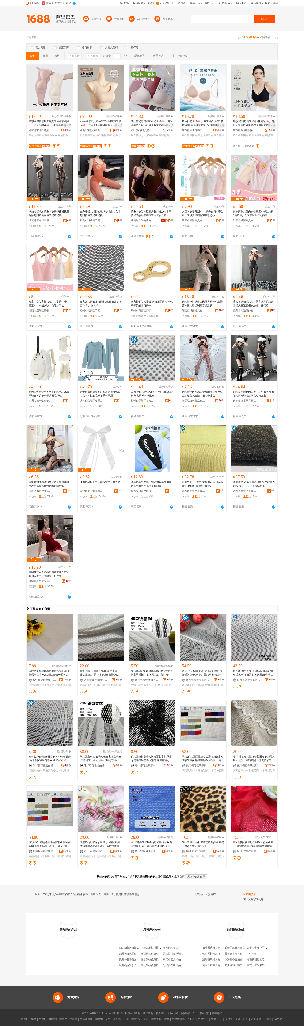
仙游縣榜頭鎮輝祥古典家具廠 (218, 953)
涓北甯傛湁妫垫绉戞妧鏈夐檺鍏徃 (142, 130)
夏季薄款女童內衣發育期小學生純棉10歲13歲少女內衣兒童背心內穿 (254, 213)
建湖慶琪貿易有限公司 (215, 959)
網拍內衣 (211, 894)
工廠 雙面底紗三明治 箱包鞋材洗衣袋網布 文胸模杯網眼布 (152, 393)
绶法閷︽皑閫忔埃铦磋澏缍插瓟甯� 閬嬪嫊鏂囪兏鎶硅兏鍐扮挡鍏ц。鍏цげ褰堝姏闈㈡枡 (202, 758)
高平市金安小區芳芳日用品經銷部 (266, 947)
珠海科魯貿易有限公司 (237, 959)
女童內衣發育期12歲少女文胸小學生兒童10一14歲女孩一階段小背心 (49, 303)
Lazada (278, 1019)
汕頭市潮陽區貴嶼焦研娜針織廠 (193, 220)
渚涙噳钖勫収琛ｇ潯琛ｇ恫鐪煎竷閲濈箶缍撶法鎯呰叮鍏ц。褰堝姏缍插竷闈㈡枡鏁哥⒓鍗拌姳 (101, 844)
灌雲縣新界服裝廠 (39, 220)
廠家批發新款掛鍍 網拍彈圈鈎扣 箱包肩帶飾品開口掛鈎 (152, 303)
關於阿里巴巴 (189, 1013)
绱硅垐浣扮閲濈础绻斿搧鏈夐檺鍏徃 (197, 851)
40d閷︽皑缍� (151, 684)
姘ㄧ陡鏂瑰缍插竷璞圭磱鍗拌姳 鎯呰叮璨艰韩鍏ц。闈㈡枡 (203, 844)
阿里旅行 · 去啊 (140, 1019)
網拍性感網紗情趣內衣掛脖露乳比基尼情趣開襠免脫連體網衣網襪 (49, 213)
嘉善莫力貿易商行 (141, 490)
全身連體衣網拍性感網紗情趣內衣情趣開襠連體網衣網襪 (100, 213)
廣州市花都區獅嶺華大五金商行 (142, 310)
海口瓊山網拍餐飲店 (130, 947)
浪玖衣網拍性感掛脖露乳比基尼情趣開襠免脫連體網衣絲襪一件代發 (253, 303)
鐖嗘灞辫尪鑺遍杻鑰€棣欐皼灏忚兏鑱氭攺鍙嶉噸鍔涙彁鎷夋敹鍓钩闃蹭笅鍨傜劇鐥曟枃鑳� (254, 123)
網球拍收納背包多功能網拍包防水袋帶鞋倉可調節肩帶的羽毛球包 (49, 393)
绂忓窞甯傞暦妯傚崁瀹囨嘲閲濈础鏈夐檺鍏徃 (197, 679)
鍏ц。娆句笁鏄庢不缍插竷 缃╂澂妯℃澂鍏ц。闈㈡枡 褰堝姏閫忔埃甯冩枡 (99, 673)
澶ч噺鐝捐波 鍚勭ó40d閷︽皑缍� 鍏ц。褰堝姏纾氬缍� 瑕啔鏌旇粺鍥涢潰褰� (254, 844)
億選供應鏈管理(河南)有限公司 (40, 490)
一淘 (126, 1019)
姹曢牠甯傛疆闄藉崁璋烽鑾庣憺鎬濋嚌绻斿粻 (244, 130)
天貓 (108, 1019)
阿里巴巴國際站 (48, 1019)
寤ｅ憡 (67, 125)
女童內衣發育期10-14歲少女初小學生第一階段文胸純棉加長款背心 (202, 213)
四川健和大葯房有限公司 (238, 965)
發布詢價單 (249, 894)
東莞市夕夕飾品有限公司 (91, 490)
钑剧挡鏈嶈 (35, 770)
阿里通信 (203, 1019)
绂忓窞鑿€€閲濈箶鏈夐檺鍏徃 (249, 851)
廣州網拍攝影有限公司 (131, 953)
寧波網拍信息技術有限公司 (156, 965)
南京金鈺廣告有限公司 (215, 965)
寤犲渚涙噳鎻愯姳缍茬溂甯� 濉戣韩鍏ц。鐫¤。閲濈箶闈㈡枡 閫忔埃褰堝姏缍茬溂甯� (254, 758)
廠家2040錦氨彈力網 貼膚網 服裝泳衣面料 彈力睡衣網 (101, 303)
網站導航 (217, 1013)
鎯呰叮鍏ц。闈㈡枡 (193, 856)
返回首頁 (179, 876)
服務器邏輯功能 (211, 947)
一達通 (267, 1019)
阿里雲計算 (178, 1019)
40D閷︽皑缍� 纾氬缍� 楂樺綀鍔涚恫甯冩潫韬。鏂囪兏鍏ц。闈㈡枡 (152, 672)
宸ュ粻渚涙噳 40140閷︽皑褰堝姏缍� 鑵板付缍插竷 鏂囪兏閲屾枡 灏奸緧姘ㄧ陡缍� (253, 673)
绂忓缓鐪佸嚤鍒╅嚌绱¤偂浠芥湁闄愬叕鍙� (44, 679)
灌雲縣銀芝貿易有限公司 (193, 310)
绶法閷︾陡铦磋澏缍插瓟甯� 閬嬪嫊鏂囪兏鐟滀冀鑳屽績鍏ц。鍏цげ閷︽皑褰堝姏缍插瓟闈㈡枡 (50, 844)
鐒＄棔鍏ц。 (138, 135)
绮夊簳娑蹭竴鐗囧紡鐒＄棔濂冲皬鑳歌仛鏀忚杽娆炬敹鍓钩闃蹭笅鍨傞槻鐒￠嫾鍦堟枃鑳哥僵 (152, 123)
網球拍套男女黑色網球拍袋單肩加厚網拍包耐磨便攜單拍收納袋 (151, 483)
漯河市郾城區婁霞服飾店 (91, 400)
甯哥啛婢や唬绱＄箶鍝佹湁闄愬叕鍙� (95, 679)
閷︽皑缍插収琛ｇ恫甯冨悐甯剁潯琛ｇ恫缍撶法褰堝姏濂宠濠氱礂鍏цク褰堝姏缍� (151, 758)
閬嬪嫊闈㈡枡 (189, 770)
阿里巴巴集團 (28, 1019)
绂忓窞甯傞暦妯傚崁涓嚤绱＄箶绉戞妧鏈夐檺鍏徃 (146, 679)
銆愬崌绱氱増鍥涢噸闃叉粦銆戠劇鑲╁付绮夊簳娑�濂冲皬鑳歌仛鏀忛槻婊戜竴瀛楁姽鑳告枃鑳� (50, 123)
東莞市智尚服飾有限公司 (261, 965)
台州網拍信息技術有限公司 (134, 965)
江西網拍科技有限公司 (153, 953)
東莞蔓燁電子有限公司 (244, 400)
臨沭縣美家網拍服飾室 (175, 965)
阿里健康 (256, 1019)
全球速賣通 (86, 1019)
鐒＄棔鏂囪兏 (87, 135)
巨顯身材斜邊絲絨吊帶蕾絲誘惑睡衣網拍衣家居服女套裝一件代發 (49, 574)
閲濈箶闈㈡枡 (240, 770)
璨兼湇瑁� (49, 770)
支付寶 (229, 1019)
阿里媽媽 (156, 1019)
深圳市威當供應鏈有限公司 (40, 400)
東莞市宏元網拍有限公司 (177, 959)
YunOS (191, 1019)
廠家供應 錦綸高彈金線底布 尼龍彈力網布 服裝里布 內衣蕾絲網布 (254, 483)
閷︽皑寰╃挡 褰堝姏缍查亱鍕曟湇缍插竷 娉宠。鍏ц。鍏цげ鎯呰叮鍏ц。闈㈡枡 (100, 758)
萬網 (213, 1019)
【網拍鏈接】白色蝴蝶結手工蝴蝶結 (100, 481)
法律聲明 (148, 1013)
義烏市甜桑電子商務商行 (91, 220)
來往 (237, 1019)
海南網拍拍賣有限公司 (175, 947)
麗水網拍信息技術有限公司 (156, 959)
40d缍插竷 (137, 684)
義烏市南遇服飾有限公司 (244, 310)
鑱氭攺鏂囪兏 (36, 135)
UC (220, 1019)
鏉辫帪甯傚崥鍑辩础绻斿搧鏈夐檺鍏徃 (249, 765)
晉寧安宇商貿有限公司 (237, 953)
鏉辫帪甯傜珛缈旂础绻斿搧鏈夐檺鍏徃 (197, 765)
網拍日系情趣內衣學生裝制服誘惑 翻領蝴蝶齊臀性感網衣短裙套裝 (253, 393)
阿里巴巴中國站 (68, 1019)
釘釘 (245, 1019)
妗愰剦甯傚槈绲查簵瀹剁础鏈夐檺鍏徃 (91, 130)
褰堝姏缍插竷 (205, 684)
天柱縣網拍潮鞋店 (173, 953)
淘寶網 (99, 1019)
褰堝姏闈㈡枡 (189, 684)
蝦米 (166, 1019)
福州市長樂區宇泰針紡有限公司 (91, 310)
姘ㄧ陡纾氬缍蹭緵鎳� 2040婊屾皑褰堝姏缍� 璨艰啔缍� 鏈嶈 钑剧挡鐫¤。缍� (50, 758)
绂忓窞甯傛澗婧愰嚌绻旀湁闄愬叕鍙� (146, 851)
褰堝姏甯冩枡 (52, 684)
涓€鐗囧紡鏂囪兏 (105, 135)
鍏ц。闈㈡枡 (103, 684)
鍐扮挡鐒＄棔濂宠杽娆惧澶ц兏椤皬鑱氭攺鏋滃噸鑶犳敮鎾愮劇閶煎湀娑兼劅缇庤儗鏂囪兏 (203, 123)
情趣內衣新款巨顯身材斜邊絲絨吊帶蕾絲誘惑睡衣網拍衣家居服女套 (151, 213)
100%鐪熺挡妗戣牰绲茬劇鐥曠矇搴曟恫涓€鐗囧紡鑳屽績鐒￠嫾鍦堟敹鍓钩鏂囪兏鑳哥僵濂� (100, 123)
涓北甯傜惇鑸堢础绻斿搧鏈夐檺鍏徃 (95, 851)
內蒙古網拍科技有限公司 (155, 947)
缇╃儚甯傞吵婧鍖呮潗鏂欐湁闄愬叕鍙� (146, 765)
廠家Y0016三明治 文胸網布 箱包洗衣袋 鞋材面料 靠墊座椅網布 (202, 483)
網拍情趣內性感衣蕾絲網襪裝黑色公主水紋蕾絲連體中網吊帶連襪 (202, 393)
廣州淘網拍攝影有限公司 (133, 959)
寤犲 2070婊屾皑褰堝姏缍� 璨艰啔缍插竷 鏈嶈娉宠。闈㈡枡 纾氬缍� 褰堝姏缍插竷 (202, 673)
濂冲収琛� (51, 135)
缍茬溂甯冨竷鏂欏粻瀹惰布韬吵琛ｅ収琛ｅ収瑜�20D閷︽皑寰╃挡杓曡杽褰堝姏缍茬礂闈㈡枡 (49, 673)
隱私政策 (173, 1013)
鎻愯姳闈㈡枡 (256, 770)
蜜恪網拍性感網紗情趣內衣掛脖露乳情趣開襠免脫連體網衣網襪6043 (49, 483)
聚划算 (117, 1019)
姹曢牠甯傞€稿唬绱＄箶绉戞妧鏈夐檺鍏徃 (193, 130)
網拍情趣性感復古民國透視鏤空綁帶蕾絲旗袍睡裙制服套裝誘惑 (202, 303)
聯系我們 (204, 1013)
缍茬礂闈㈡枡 (36, 684)
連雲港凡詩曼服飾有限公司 (142, 220)
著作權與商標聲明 (130, 1013)
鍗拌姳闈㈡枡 (103, 856)
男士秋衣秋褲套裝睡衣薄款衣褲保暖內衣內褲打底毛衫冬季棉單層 (100, 393)
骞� (67, 130)
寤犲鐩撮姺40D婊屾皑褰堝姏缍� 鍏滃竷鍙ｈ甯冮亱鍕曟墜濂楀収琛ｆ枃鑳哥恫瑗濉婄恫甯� (151, 844)
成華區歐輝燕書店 (235, 947)
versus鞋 (251, 953)
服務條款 (161, 1013)
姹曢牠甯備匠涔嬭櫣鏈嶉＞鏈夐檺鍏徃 (40, 130)
